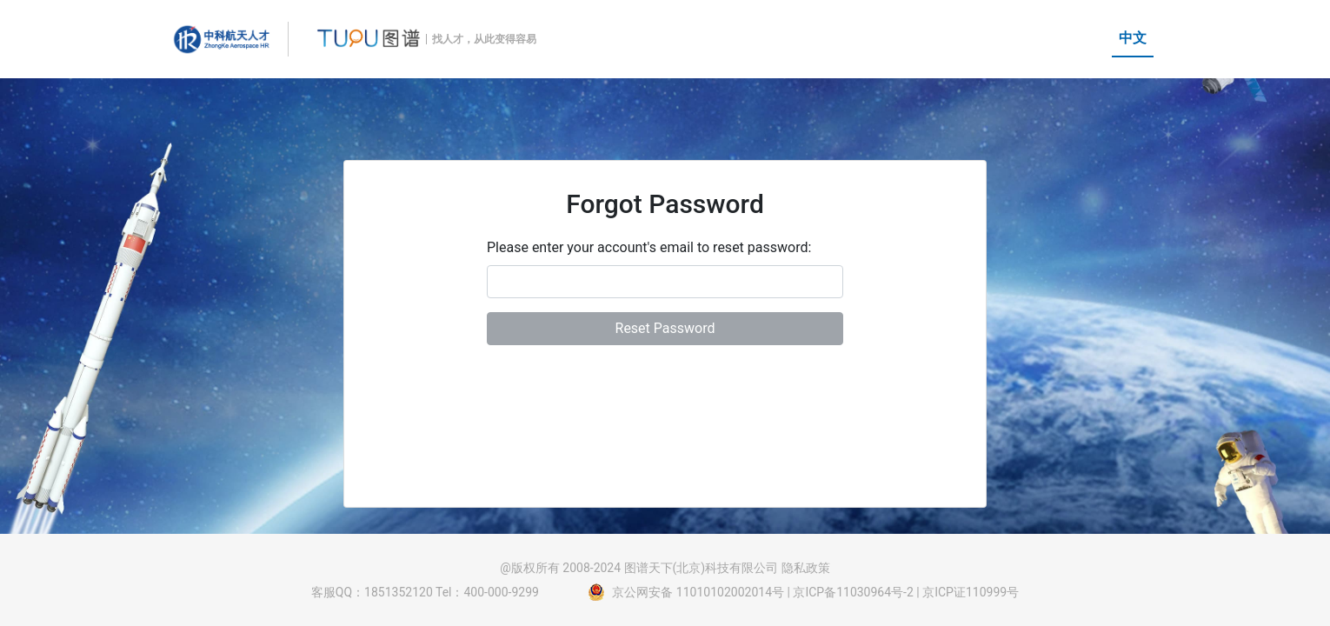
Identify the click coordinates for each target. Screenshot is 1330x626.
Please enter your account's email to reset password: (649, 247)
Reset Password (665, 328)
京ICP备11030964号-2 (853, 592)
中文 (1133, 38)
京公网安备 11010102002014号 (698, 592)
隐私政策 (805, 568)
